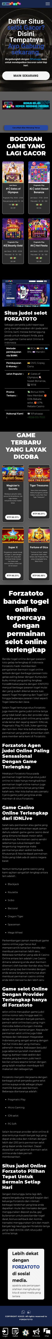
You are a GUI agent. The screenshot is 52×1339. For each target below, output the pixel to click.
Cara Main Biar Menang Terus (26, 128)
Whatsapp (35, 59)
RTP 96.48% (39, 575)
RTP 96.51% (13, 517)
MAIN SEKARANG (26, 75)
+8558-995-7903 (36, 417)
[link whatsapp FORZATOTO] (23, 1313)
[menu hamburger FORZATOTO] (48, 4)
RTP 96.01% (38, 513)
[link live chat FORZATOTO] (29, 1313)
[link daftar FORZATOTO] (15, 1332)
